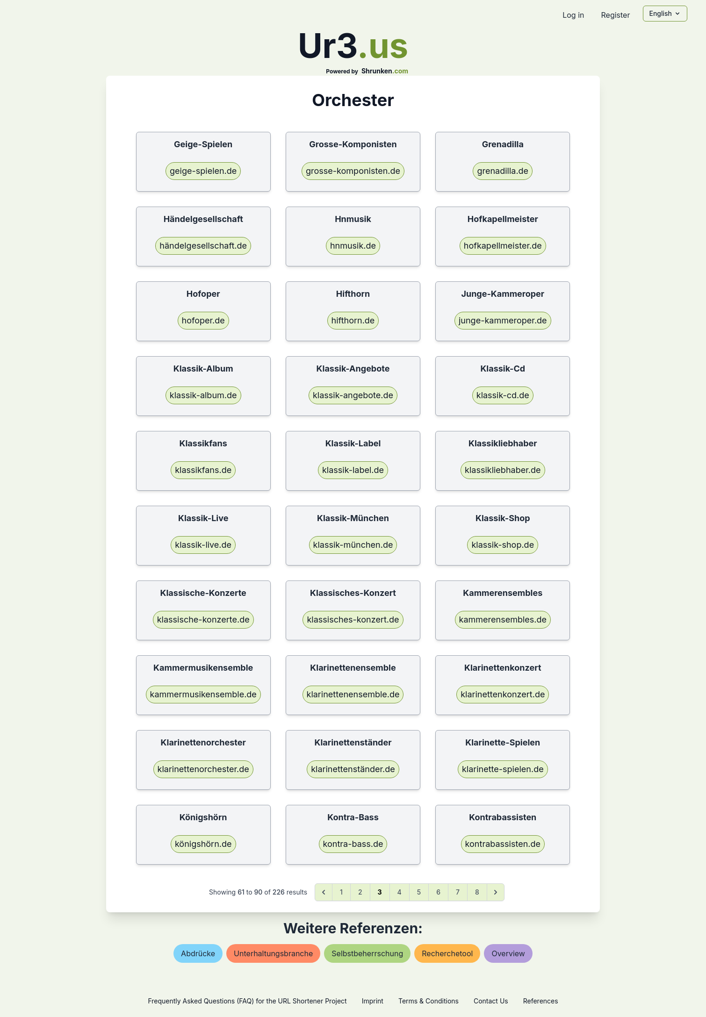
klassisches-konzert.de (353, 619)
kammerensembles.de (503, 619)
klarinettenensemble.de (353, 694)
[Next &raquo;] (495, 892)
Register (615, 15)
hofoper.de (203, 320)
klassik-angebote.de (353, 395)
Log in (573, 15)
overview (508, 953)
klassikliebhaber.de (502, 470)
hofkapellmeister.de (503, 246)
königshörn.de (203, 844)
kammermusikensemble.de (203, 694)
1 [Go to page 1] (341, 892)
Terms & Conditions (428, 1001)
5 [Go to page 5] (419, 892)
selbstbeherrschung (367, 953)
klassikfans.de (203, 470)
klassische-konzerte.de (203, 619)
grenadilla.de (502, 171)
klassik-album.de (203, 395)
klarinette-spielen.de (503, 769)
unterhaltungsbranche (273, 953)
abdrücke (198, 953)
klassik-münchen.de (353, 545)
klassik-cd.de (502, 395)
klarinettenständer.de (353, 769)
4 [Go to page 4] (399, 892)
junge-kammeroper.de (503, 320)
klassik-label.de (353, 470)
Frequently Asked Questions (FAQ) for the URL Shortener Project (247, 1001)
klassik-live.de (203, 545)
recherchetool (447, 953)
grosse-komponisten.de (353, 171)
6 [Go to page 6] (438, 892)
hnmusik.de (353, 246)
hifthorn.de (353, 320)
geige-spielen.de (203, 171)
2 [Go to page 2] (360, 892)
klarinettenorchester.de (203, 769)
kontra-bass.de (353, 844)
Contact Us (491, 1001)
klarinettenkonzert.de (503, 694)
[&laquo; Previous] (323, 892)
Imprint (372, 1001)
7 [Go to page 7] (458, 892)
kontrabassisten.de (502, 844)
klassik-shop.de (502, 545)
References (540, 1001)
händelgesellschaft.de (203, 246)
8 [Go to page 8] (477, 892)
